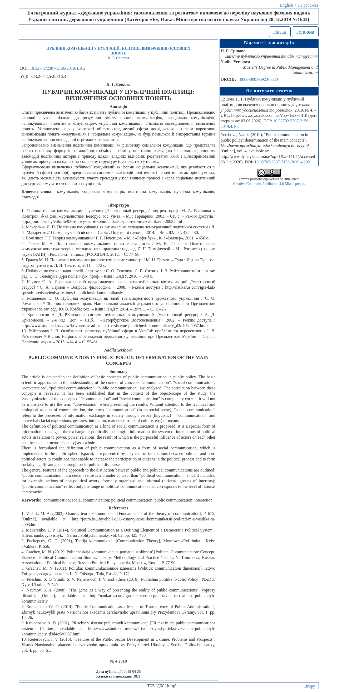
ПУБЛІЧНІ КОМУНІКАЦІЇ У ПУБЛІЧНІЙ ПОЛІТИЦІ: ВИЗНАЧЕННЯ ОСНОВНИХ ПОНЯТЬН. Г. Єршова (118, 53)
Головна (305, 32)
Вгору (309, 686)
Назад (279, 32)
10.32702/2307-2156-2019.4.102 (57, 68)
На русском (308, 5)
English (286, 5)
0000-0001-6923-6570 (259, 79)
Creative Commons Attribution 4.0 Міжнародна (268, 184)
